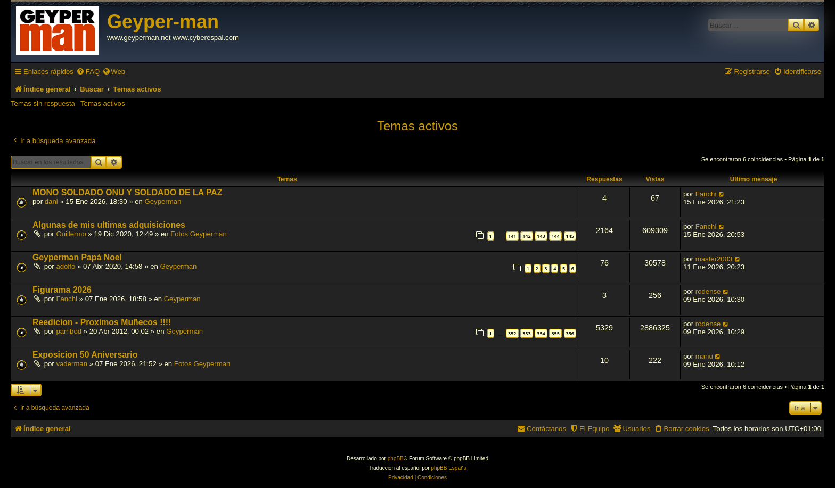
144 (555, 236)
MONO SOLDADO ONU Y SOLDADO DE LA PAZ (127, 192)
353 (526, 333)
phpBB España (448, 468)
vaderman (71, 364)
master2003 (714, 259)
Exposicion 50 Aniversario (84, 354)
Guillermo (71, 234)
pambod (68, 331)
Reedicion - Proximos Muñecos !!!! (101, 322)
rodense (708, 291)
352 (512, 333)
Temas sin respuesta (43, 103)
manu (704, 356)
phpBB (396, 458)
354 (541, 333)
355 (555, 333)
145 (570, 236)
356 (570, 333)
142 (526, 236)
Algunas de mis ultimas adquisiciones (108, 224)
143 (541, 236)
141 (512, 236)
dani (51, 201)
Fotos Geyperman (198, 234)
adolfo (65, 266)
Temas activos (102, 103)
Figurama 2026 (62, 289)
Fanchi (706, 194)
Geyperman (162, 201)
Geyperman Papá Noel (77, 257)
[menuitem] (88, 71)
